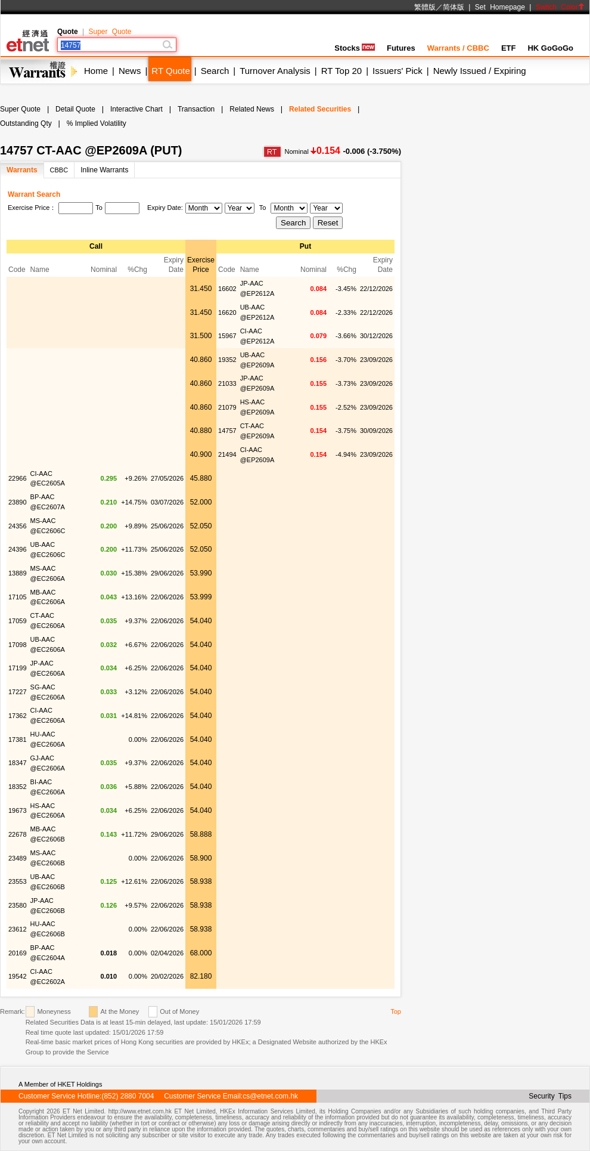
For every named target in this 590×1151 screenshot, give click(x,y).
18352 (17, 786)
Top (395, 1011)
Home (96, 71)
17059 (17, 620)
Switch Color (560, 7)
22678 (17, 834)
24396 (17, 549)
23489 (17, 858)
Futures (401, 48)
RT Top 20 (341, 71)
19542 (17, 976)
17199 (17, 668)
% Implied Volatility (96, 123)
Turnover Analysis (275, 71)
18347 (17, 762)
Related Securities (320, 109)
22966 (17, 478)
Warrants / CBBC (458, 48)
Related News (251, 109)
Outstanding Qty (26, 123)
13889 (17, 573)
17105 (17, 597)
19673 (17, 810)
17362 (17, 715)
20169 (17, 953)
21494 (227, 454)
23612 (17, 929)
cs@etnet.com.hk (270, 1096)
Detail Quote (75, 109)
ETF (508, 48)
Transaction (196, 109)
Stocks (354, 48)
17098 (17, 644)
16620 (227, 312)
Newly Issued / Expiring (479, 71)
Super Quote (109, 31)
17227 (17, 691)
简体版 (453, 7)
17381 (17, 739)
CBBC (59, 170)
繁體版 (425, 7)
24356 (17, 526)
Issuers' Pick (397, 71)
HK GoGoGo (550, 48)
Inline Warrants (104, 170)
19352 (227, 359)
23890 (17, 502)
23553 (17, 881)
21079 (227, 407)
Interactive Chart (136, 109)
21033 (227, 383)
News (130, 71)
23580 (17, 905)
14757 (227, 430)
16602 (227, 288)
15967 (227, 335)
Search (215, 71)
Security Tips (550, 1096)
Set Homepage (500, 7)
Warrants (22, 170)
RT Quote (170, 71)
